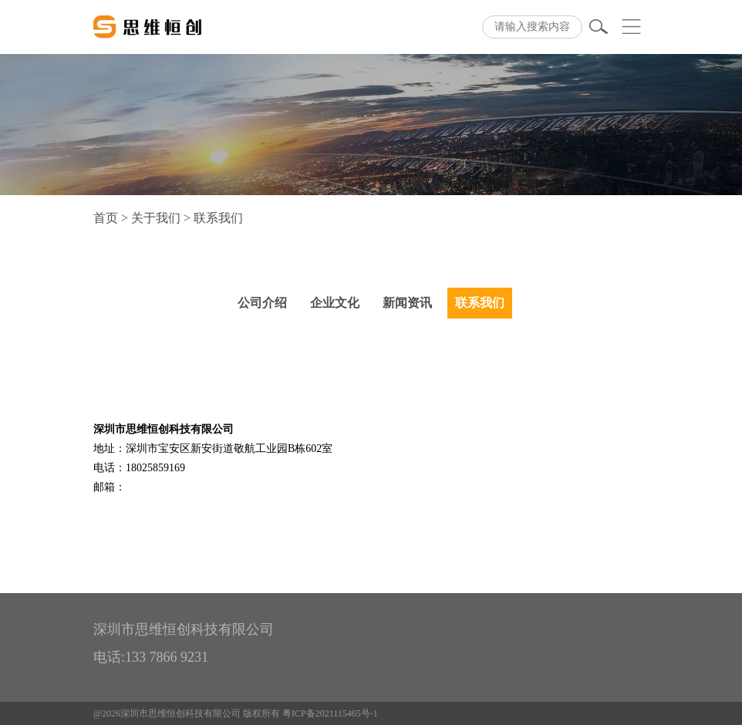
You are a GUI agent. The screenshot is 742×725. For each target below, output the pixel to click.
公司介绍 (262, 302)
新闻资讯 (407, 302)
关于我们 (155, 217)
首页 (105, 217)
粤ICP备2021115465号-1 (330, 713)
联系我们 (479, 302)
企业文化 (334, 302)
